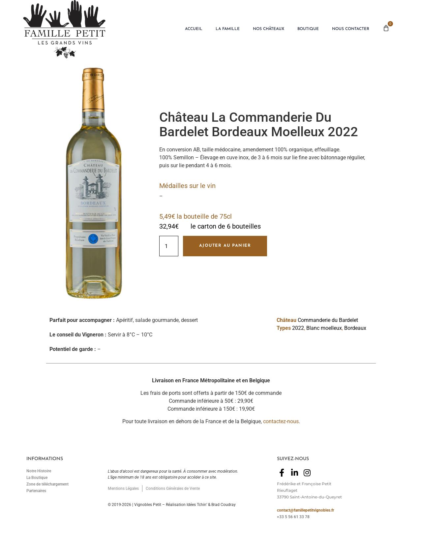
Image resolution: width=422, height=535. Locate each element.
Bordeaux (355, 328)
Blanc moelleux (324, 328)
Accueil (193, 29)
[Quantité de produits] (168, 246)
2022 (298, 328)
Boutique (308, 29)
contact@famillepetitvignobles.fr (305, 510)
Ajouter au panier (225, 246)
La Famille (228, 29)
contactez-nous (281, 421)
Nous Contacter (350, 29)
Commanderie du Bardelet (328, 320)
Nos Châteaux (268, 29)
